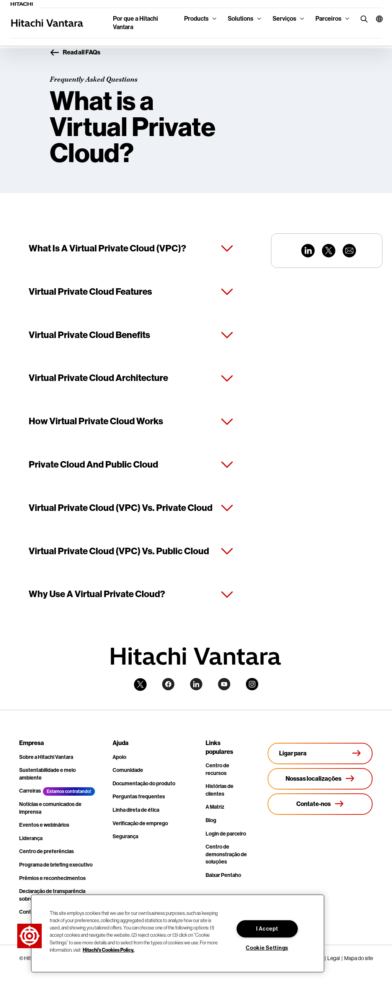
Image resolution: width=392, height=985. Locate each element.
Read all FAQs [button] (75, 52)
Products (196, 18)
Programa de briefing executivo (56, 865)
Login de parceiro (226, 834)
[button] (376, 19)
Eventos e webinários (44, 825)
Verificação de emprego (140, 823)
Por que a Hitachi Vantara (135, 23)
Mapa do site (358, 958)
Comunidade (128, 770)
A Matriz (215, 807)
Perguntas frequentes (139, 796)
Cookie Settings (267, 948)
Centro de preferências (46, 851)
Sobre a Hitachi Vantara (46, 757)
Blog (211, 820)
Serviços (284, 18)
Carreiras (30, 791)
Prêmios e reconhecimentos (52, 878)
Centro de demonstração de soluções (226, 854)
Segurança (125, 836)
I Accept (267, 929)
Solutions (240, 18)
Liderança (30, 838)
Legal (333, 958)
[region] (178, 933)
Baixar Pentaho (223, 875)
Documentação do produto (144, 783)
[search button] (362, 18)
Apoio (119, 757)
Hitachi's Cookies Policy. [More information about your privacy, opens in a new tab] (108, 950)
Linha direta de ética (136, 810)
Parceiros (328, 18)
